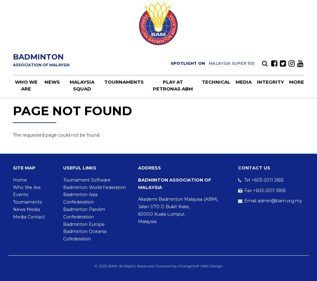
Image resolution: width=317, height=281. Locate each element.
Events (20, 194)
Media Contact (29, 217)
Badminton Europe (84, 224)
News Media (26, 209)
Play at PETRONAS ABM (173, 85)
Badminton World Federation (94, 187)
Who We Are (27, 187)
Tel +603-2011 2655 (264, 180)
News (52, 82)
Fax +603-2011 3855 (265, 190)
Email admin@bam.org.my (273, 201)
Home (20, 180)
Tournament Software (87, 180)
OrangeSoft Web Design (200, 266)
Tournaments (124, 82)
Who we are (26, 85)
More (296, 82)
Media (244, 82)
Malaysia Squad (82, 85)
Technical (216, 82)
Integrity (270, 82)
